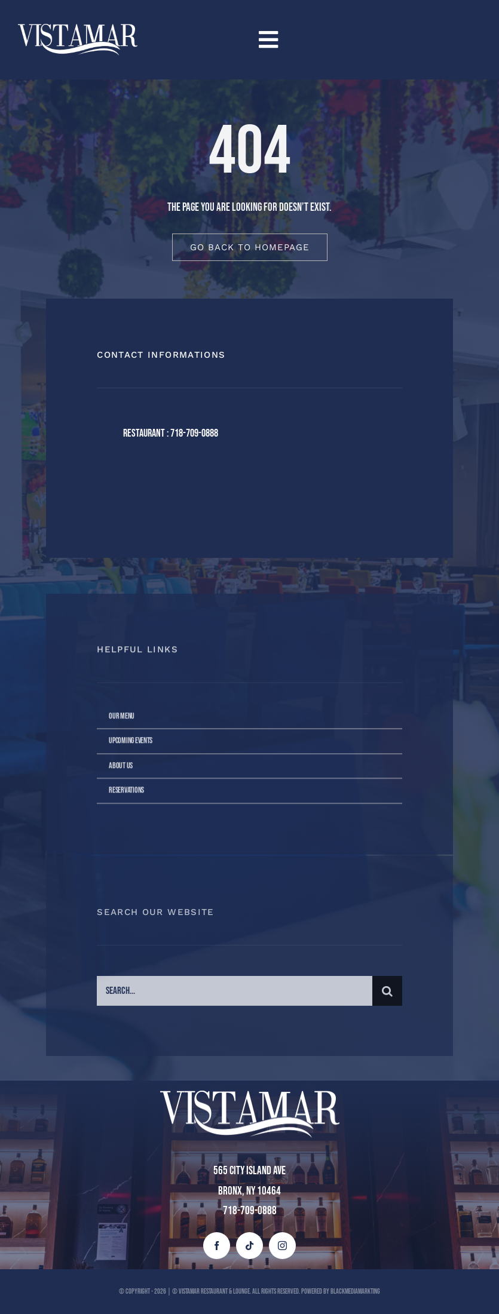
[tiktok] (249, 1245)
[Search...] (234, 994)
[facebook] (110, 484)
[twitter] (143, 484)
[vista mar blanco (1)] (77, 29)
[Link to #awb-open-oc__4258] (364, 40)
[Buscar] (387, 994)
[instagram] (176, 484)
